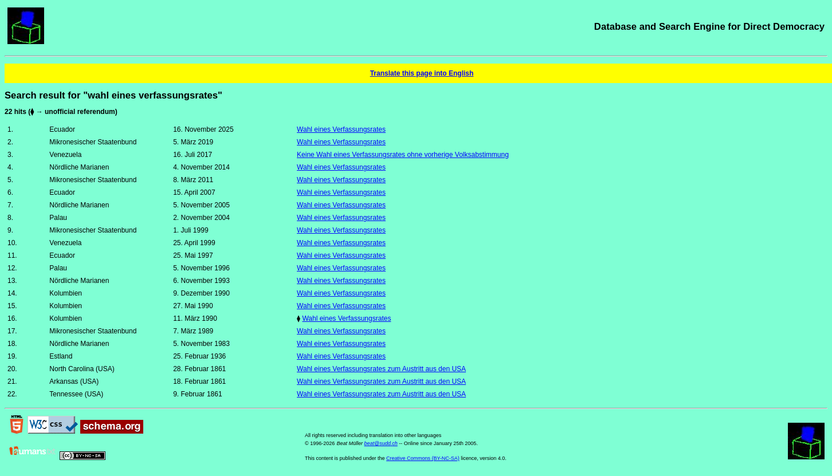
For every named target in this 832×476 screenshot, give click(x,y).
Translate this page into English (422, 73)
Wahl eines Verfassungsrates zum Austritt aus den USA (381, 369)
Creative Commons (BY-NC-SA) (423, 458)
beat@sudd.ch (381, 443)
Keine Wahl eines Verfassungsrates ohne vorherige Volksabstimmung (403, 155)
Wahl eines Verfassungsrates (341, 129)
